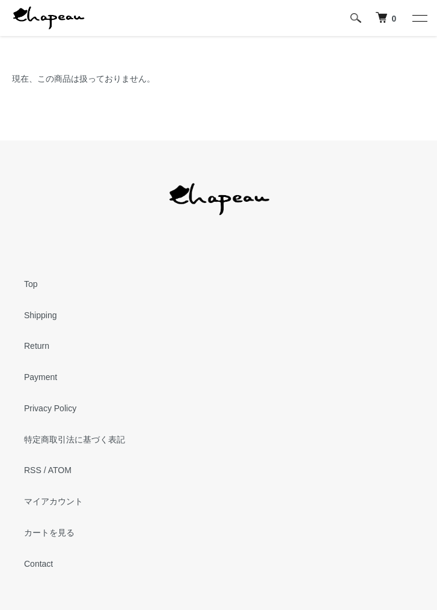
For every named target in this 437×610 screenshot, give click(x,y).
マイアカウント (53, 501)
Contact (38, 564)
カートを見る (49, 532)
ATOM (60, 470)
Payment (40, 377)
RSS (32, 470)
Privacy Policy (50, 408)
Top (31, 284)
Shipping (40, 315)
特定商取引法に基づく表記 (74, 439)
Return (36, 346)
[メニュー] (419, 18)
